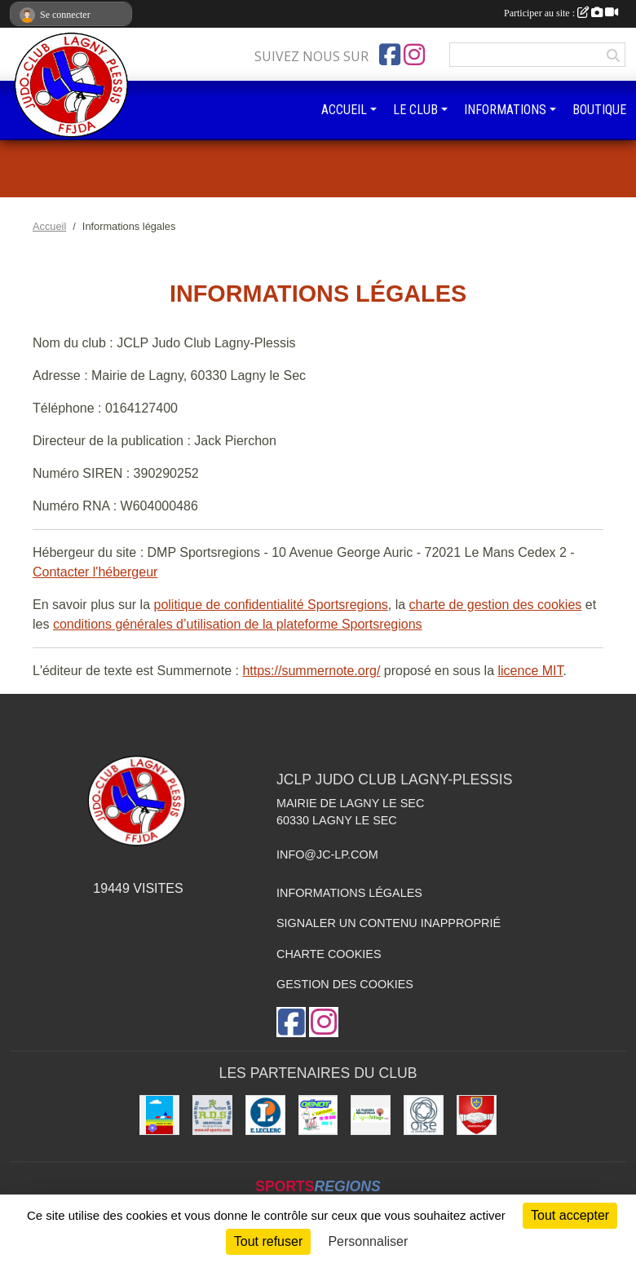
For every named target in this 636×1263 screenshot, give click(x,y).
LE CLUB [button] (415, 109)
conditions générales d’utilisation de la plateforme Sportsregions (237, 624)
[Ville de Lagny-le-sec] (159, 1115)
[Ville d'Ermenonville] (477, 1115)
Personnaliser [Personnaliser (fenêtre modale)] (368, 1241)
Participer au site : (561, 13)
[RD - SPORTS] (212, 1115)
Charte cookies (328, 953)
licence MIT (530, 671)
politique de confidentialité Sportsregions (271, 605)
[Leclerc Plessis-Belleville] (265, 1115)
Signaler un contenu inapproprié (388, 923)
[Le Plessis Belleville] (371, 1115)
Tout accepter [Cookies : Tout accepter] (570, 1215)
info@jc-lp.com (327, 854)
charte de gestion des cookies (495, 605)
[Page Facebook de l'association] (389, 54)
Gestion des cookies (344, 984)
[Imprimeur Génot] (318, 1115)
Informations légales (349, 892)
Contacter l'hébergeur (95, 572)
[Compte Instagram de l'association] (414, 54)
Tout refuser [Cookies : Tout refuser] (268, 1241)
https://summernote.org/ (311, 671)
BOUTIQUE (599, 109)
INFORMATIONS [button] (505, 109)
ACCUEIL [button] (344, 109)
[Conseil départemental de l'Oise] (424, 1115)
